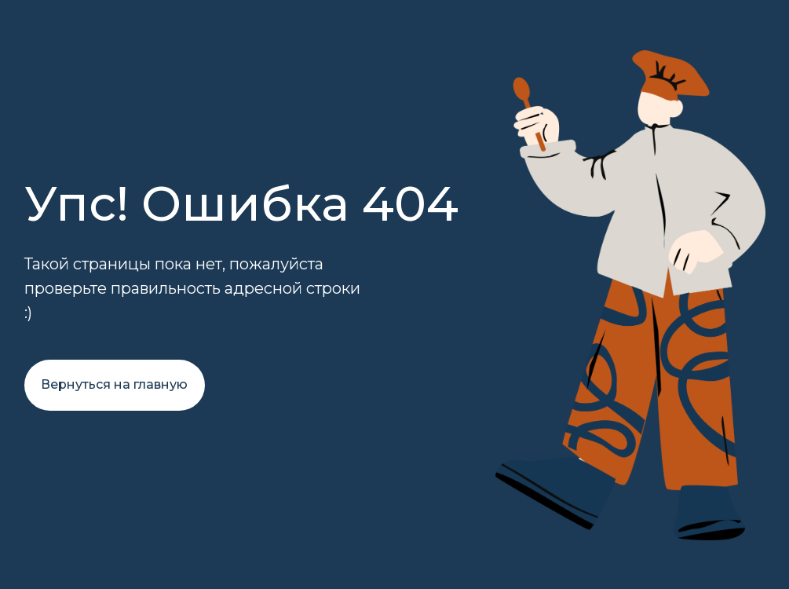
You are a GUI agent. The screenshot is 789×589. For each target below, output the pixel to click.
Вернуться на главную (114, 384)
